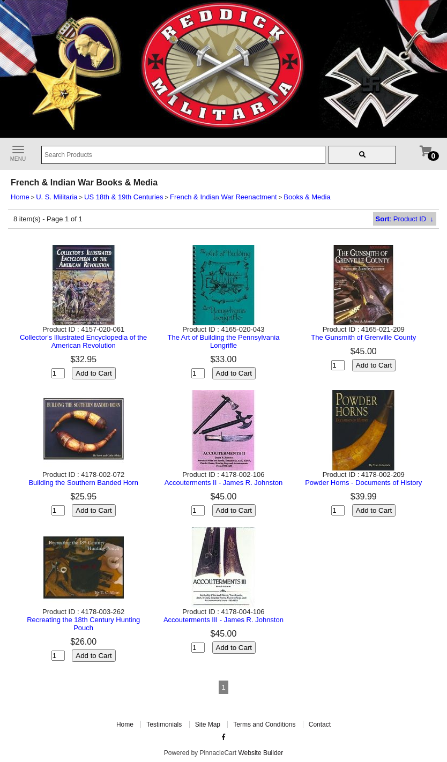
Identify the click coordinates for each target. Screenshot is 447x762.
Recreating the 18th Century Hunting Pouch (83, 624)
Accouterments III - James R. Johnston (223, 620)
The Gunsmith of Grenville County (363, 337)
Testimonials (164, 724)
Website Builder (260, 753)
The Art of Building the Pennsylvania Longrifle (224, 341)
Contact (320, 724)
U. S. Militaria (56, 197)
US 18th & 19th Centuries (123, 197)
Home (20, 197)
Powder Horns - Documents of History (363, 483)
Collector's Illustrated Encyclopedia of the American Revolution (83, 341)
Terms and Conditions (264, 724)
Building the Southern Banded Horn (83, 483)
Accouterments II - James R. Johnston (223, 483)
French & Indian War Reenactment (223, 197)
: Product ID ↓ (405, 219)
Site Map (207, 724)
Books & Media (307, 197)
